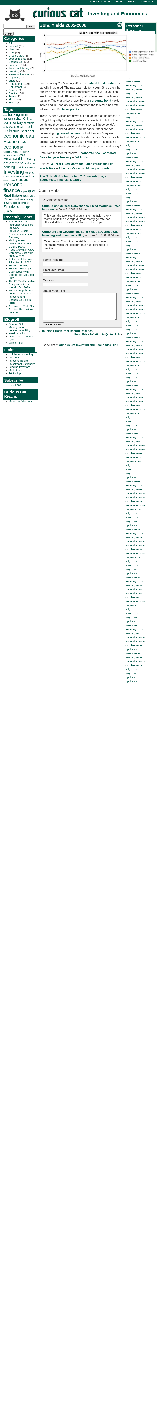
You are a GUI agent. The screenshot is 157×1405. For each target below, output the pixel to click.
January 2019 (133, 97)
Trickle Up (15, 373)
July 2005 (131, 669)
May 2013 (131, 329)
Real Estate (16, 83)
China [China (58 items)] (27, 118)
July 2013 (131, 321)
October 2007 (133, 597)
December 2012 (135, 349)
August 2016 (133, 185)
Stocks (13, 93)
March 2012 (132, 385)
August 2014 (133, 281)
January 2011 (133, 441)
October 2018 (133, 109)
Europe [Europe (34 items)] (21, 155)
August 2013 (133, 317)
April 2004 (131, 681)
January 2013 (133, 345)
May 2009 (131, 521)
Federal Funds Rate (100, 83)
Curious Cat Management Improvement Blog (20, 327)
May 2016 (131, 197)
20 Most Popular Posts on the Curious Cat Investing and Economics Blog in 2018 (22, 296)
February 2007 (134, 629)
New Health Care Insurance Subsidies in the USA (22, 224)
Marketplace (16, 370)
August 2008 (133, 557)
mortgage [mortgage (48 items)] (22, 179)
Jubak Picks (16, 342)
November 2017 (135, 129)
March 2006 (132, 653)
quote (12, 80)
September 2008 (135, 553)
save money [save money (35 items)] (26, 199)
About (119, 1)
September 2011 (135, 409)
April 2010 (131, 477)
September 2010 (135, 457)
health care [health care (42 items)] (30, 163)
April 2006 (131, 649)
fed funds (81, 157)
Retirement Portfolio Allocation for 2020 (21, 261)
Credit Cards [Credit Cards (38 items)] (16, 127)
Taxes (12, 96)
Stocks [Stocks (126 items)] (9, 206)
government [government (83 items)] (13, 163)
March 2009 (132, 529)
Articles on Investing (21, 354)
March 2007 (132, 625)
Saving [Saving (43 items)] (7, 202)
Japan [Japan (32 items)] (28, 172)
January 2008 (133, 585)
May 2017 (131, 149)
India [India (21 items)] (18, 167)
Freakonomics (17, 333)
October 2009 (133, 501)
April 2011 (131, 429)
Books (132, 1)
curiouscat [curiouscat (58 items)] (20, 131)
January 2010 (133, 489)
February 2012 (134, 389)
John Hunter (69, 176)
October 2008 (133, 549)
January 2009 (133, 537)
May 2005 (131, 673)
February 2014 (134, 297)
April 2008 (131, 573)
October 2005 (133, 665)
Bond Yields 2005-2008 (63, 25)
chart (12, 49)
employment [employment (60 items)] (12, 151)
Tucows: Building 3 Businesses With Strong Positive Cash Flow (21, 273)
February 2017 (134, 161)
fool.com (14, 357)
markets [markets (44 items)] (30, 176)
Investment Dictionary (22, 363)
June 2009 (131, 517)
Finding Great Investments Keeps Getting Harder (20, 243)
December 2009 (135, 493)
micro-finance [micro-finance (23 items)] (9, 180)
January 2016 (133, 213)
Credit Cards (16, 55)
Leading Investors (19, 366)
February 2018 (134, 121)
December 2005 (135, 661)
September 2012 (135, 361)
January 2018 (133, 125)
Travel (12, 102)
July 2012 (131, 369)
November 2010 (135, 449)
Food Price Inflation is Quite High (97, 339)
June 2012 (131, 373)
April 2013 (131, 333)
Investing (14, 71)
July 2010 (131, 465)
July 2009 (131, 513)
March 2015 (132, 253)
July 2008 (131, 561)
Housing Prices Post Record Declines (67, 336)
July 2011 (131, 417)
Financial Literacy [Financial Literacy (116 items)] (19, 158)
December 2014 (135, 265)
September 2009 (135, 505)
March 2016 (132, 205)
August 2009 (133, 509)
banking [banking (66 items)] (14, 115)
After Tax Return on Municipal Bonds (84, 168)
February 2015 (134, 257)
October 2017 (133, 133)
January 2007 (133, 633)
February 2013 (134, 341)
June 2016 (131, 193)
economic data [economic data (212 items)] (19, 136)
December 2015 (135, 217)
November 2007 (135, 593)
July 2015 (131, 237)
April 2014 (131, 289)
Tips (11, 99)
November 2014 (135, 269)
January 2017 (133, 165)
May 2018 (131, 117)
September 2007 (135, 601)
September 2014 (135, 277)
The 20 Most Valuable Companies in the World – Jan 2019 (22, 284)
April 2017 (131, 153)
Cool (11, 52)
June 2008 (131, 565)
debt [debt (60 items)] (31, 131)
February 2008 (134, 581)
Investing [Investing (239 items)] (13, 172)
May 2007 (131, 617)
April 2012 (131, 381)
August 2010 (133, 461)
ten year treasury (59, 157)
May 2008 (131, 569)
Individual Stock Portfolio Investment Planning (21, 234)
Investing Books (18, 360)
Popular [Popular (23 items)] (24, 191)
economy (14, 64)
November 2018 (135, 105)
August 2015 (133, 233)
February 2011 (134, 437)
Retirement (15, 86)
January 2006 (133, 657)
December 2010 (135, 445)
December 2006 (135, 637)
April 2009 (131, 525)
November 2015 (135, 221)
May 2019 (131, 93)
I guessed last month (69, 133)
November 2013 (135, 309)
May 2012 (131, 377)
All (10, 43)
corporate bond (100, 100)
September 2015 (135, 229)
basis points (70, 109)
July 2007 (131, 609)
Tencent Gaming (18, 265)
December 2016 (135, 169)
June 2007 (131, 613)
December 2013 (135, 305)
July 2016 (131, 189)
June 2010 (131, 469)
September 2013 (135, 313)
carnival (13, 46)
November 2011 (135, 401)
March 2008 (132, 577)
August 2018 (133, 113)
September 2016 (135, 181)
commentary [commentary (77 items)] (13, 123)
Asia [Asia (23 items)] (5, 115)
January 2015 (133, 261)
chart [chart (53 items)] (19, 118)
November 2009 (135, 497)
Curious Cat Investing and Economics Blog (88, 350)
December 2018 (135, 101)
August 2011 (133, 413)
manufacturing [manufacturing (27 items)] (17, 176)
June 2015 (131, 241)
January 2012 (133, 393)
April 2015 (131, 249)
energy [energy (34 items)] (25, 151)
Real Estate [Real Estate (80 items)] (12, 195)
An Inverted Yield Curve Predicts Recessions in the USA (23, 309)
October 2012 (133, 357)
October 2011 (133, 405)
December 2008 (135, 541)
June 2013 (131, 325)
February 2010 (134, 485)
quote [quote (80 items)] (32, 191)
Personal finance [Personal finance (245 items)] (13, 187)
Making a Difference (21, 401)
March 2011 (132, 433)
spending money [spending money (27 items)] (21, 203)
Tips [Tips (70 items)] (27, 207)
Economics (15, 61)
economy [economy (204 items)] (13, 147)
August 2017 (133, 141)
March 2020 (132, 81)
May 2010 (131, 473)
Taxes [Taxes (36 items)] (20, 207)
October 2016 (133, 177)
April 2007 (131, 621)
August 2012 (133, 365)
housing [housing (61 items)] (9, 167)
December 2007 (135, 589)
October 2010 (133, 453)
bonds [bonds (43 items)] (24, 114)
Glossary (147, 1)
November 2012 (135, 353)
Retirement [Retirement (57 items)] (11, 199)
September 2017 (135, 137)
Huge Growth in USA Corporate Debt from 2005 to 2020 (21, 252)
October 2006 (133, 645)
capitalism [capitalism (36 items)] (9, 118)
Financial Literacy (19, 68)
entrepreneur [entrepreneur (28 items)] (9, 155)
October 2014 (133, 273)
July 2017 (131, 145)
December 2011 (135, 397)
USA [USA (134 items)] (7, 211)
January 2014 (133, 301)
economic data (17, 58)
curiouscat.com (100, 1)
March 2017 (132, 157)
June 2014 (131, 285)
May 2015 (131, 245)
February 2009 (134, 533)
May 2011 (131, 425)
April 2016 (131, 201)
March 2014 (132, 293)
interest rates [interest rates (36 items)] (27, 167)
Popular (13, 77)
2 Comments (89, 176)
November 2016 (135, 173)
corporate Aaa (90, 153)
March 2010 (132, 481)
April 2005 (131, 677)
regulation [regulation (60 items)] (30, 195)
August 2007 (133, 605)
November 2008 (135, 545)
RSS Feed (15, 384)
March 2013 (132, 337)
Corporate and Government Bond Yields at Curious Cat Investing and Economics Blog (80, 233)
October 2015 (133, 225)
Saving (13, 90)
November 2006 (135, 641)
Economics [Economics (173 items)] (14, 141)
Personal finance (19, 74)
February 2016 (134, 209)
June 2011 (131, 421)
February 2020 (134, 85)
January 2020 (133, 89)
